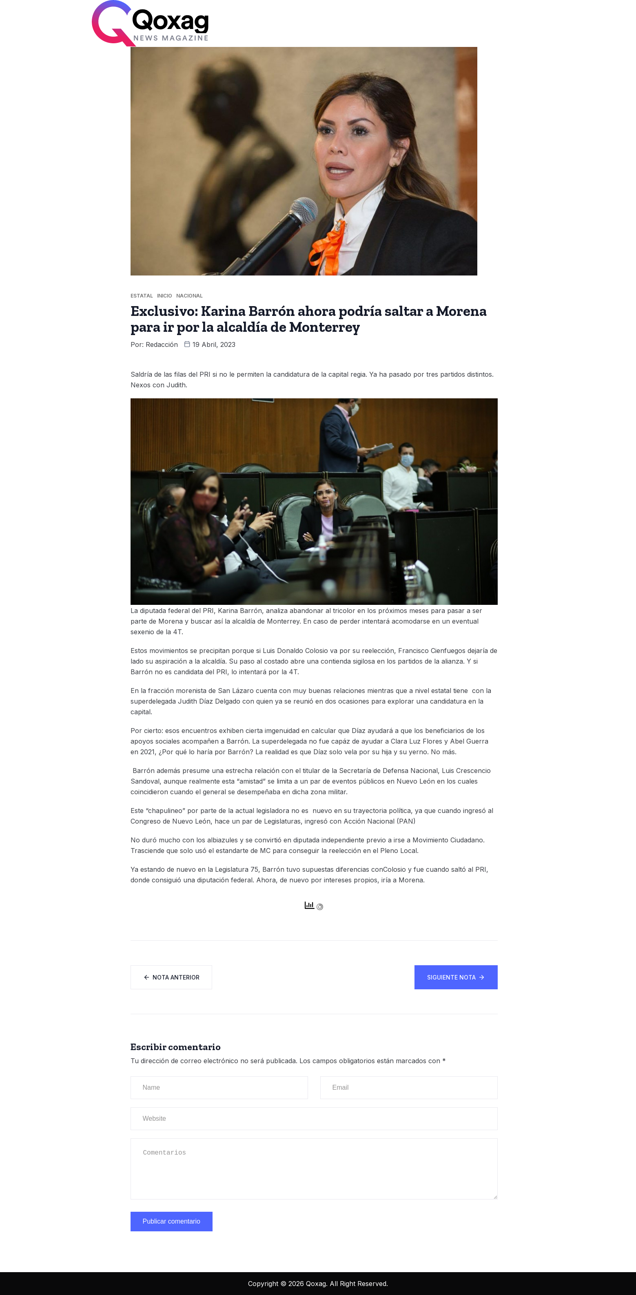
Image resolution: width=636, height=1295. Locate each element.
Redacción (162, 344)
